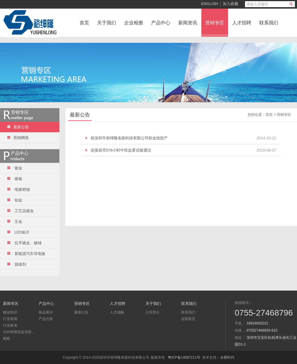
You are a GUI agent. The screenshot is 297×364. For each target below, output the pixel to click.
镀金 (14, 168)
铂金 (14, 200)
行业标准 (10, 325)
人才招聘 (241, 22)
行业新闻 (10, 319)
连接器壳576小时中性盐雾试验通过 (121, 150)
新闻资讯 (187, 22)
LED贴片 (18, 232)
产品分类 (46, 319)
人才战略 (117, 312)
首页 (84, 22)
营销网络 (18, 137)
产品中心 (160, 22)
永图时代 (227, 357)
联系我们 (268, 22)
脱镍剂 (16, 264)
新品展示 (46, 312)
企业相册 (133, 22)
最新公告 (81, 312)
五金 (14, 221)
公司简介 (153, 312)
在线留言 (188, 319)
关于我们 (106, 22)
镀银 (14, 179)
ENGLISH (209, 3)
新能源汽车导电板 (26, 253)
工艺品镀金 (20, 211)
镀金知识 (10, 312)
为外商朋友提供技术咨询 (19, 332)
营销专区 (214, 22)
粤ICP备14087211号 (184, 357)
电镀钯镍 (18, 189)
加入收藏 (230, 3)
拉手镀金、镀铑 (24, 243)
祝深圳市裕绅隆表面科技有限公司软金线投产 (129, 138)
